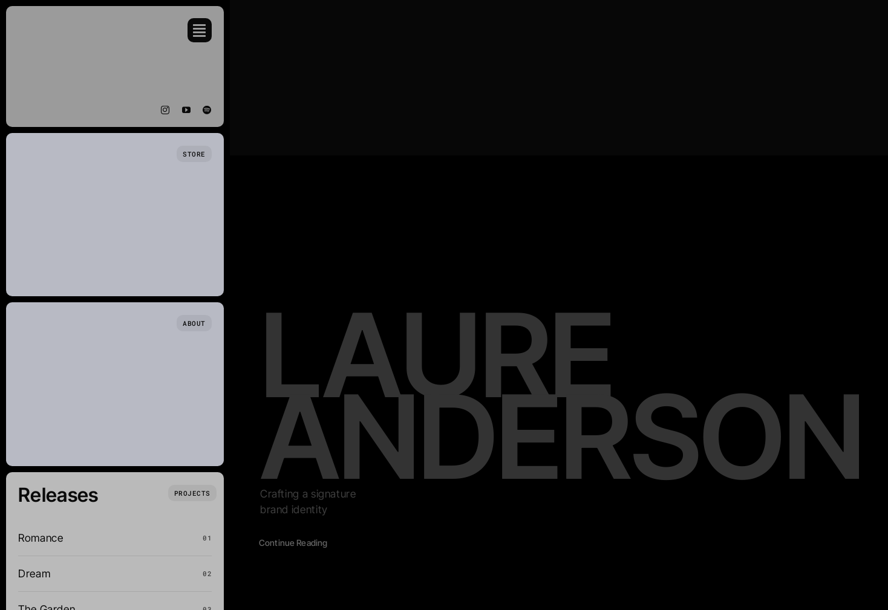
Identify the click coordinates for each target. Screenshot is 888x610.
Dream (34, 573)
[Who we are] (194, 323)
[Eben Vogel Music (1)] (54, 23)
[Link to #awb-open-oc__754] (200, 30)
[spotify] (207, 110)
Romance (40, 537)
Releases (58, 495)
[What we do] (192, 493)
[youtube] (186, 110)
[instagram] (165, 110)
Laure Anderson (561, 395)
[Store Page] (194, 154)
